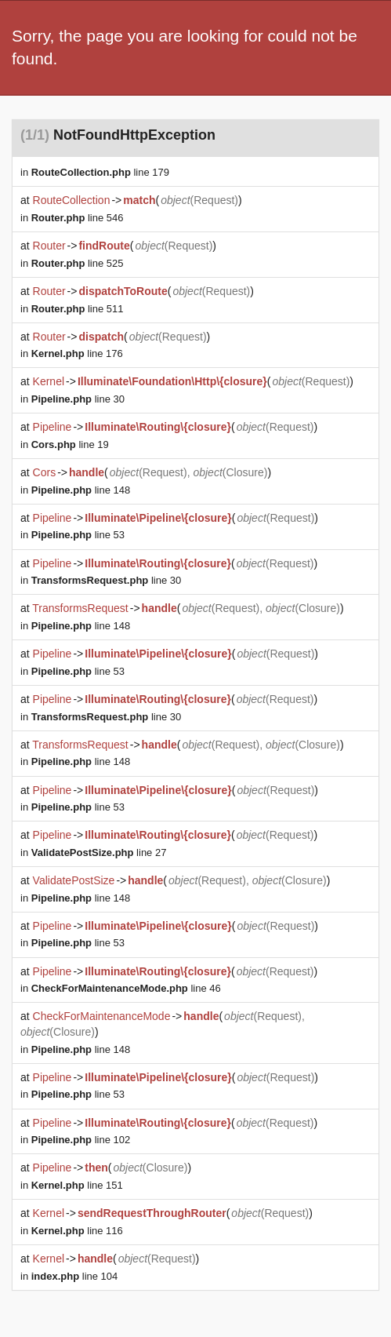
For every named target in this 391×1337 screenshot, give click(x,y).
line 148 (80, 490)
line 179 (100, 172)
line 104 (74, 1276)
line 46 (126, 988)
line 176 (77, 353)
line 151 (77, 1185)
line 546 (77, 218)
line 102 (80, 1140)
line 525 (77, 263)
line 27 (99, 852)
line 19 (70, 444)
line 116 (77, 1231)
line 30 (78, 399)
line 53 (78, 535)
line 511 (77, 309)
